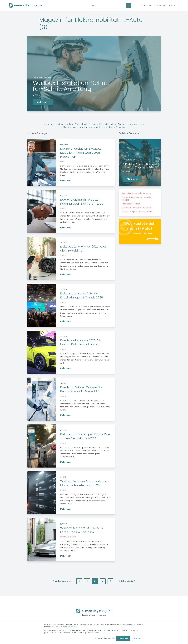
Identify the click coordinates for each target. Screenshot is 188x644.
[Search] (107, 5)
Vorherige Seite (61, 581)
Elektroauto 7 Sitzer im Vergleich (136, 207)
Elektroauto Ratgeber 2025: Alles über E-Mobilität (83, 248)
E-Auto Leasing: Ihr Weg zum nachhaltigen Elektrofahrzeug (82, 202)
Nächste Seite (127, 581)
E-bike (125, 160)
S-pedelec (132, 160)
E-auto (35, 77)
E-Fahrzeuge (160, 5)
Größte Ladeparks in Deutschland (137, 211)
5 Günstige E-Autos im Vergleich (137, 193)
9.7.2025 (63, 477)
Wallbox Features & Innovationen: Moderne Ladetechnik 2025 (84, 483)
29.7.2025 (64, 242)
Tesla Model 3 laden (131, 203)
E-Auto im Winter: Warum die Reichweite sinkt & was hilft (81, 389)
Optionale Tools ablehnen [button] (104, 638)
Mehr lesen (42, 102)
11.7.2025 (63, 430)
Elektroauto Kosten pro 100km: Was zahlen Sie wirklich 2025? (85, 436)
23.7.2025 (64, 289)
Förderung (64, 537)
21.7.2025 (63, 383)
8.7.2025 (63, 524)
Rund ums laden (45, 77)
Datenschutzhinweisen (68, 627)
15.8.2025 (64, 144)
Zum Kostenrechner (140, 233)
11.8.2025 (63, 195)
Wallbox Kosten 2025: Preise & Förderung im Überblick (81, 530)
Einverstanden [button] (123, 638)
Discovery (173, 5)
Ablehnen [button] (137, 638)
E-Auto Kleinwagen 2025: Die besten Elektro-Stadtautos (81, 342)
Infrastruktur (146, 5)
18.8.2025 (36, 95)
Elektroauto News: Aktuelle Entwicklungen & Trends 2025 (81, 295)
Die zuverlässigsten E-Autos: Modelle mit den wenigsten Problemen (80, 153)
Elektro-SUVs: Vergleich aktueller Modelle (136, 198)
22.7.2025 (64, 336)
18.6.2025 (126, 172)
